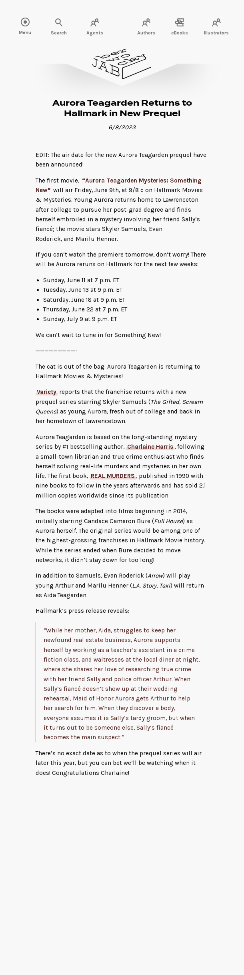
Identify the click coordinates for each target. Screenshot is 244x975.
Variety (46, 391)
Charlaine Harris (150, 446)
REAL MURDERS (113, 475)
